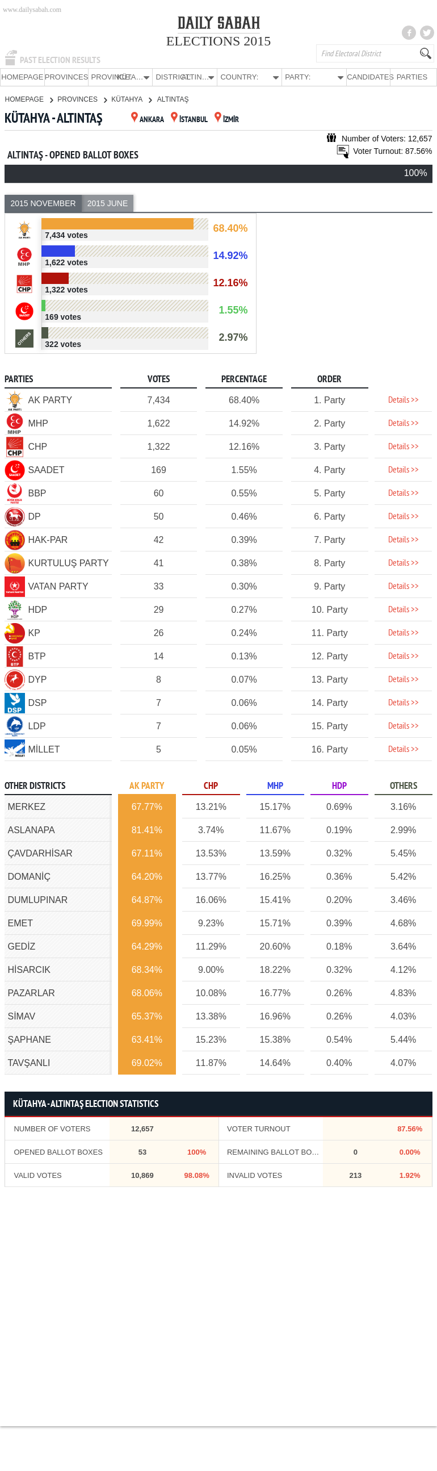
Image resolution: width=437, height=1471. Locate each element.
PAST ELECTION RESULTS (60, 60)
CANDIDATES (368, 77)
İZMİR (227, 119)
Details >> (403, 400)
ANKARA (147, 119)
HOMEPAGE (22, 77)
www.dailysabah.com (32, 10)
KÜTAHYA (131, 99)
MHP (275, 786)
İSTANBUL (189, 119)
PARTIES (412, 77)
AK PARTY (146, 786)
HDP (339, 786)
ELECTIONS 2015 (218, 41)
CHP (211, 786)
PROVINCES (66, 77)
